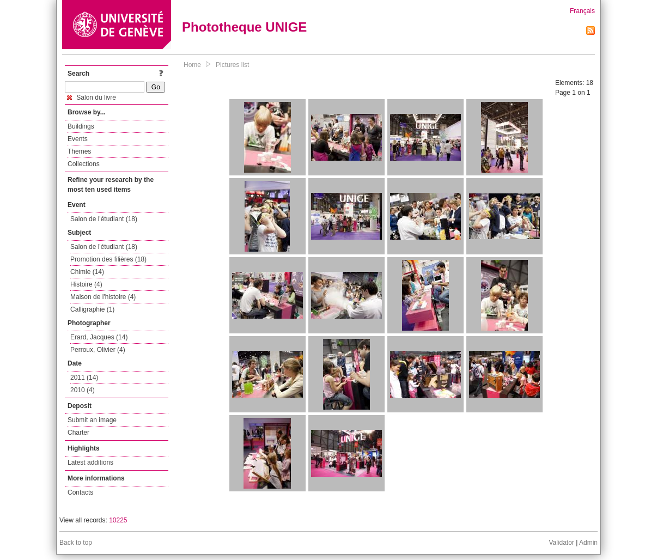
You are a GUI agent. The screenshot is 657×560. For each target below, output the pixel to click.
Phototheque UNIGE (244, 27)
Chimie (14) (87, 272)
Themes (79, 151)
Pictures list (232, 65)
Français (582, 11)
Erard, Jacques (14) (98, 337)
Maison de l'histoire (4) (103, 297)
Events (78, 139)
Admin (588, 542)
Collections (84, 164)
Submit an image (92, 420)
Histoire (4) (86, 284)
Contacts (80, 492)
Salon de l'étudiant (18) (103, 219)
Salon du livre (91, 97)
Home (192, 65)
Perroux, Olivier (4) (97, 350)
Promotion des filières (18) (108, 259)
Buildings (81, 126)
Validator (561, 542)
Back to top (75, 542)
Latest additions (90, 462)
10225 (118, 520)
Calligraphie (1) (92, 309)
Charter (78, 432)
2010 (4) (82, 390)
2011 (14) (84, 377)
